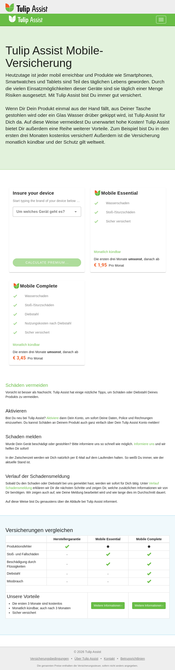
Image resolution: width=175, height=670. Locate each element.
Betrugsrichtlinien (132, 658)
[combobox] (47, 212)
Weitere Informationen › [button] (108, 605)
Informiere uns (144, 444)
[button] (75, 211)
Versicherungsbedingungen (49, 658)
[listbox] (128, 221)
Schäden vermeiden (26, 385)
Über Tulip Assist (86, 658)
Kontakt (109, 658)
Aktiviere (52, 418)
